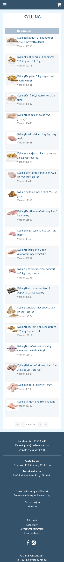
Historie (32, 506)
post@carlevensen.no (36, 445)
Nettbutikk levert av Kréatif (32, 559)
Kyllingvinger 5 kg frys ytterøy (34, 384)
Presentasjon (32, 502)
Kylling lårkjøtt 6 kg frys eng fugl (36, 401)
